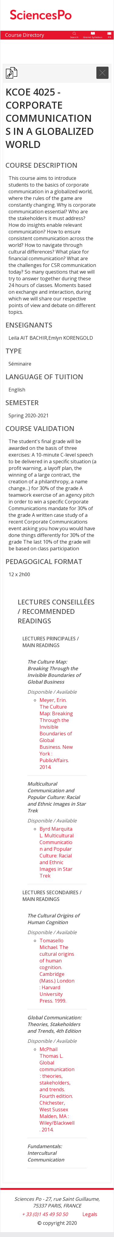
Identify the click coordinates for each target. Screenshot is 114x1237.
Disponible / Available (52, 692)
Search (74, 37)
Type (13, 351)
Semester (22, 402)
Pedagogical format (43, 561)
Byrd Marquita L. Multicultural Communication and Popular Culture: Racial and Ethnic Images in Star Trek (57, 852)
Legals (89, 1214)
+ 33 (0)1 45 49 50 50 (45, 1214)
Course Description (41, 165)
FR (109, 37)
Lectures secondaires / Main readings (51, 895)
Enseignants (28, 325)
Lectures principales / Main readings (50, 642)
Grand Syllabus (92, 37)
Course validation (39, 428)
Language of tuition (44, 376)
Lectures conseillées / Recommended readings (56, 611)
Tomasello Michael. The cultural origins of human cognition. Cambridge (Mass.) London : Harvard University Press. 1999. (57, 970)
